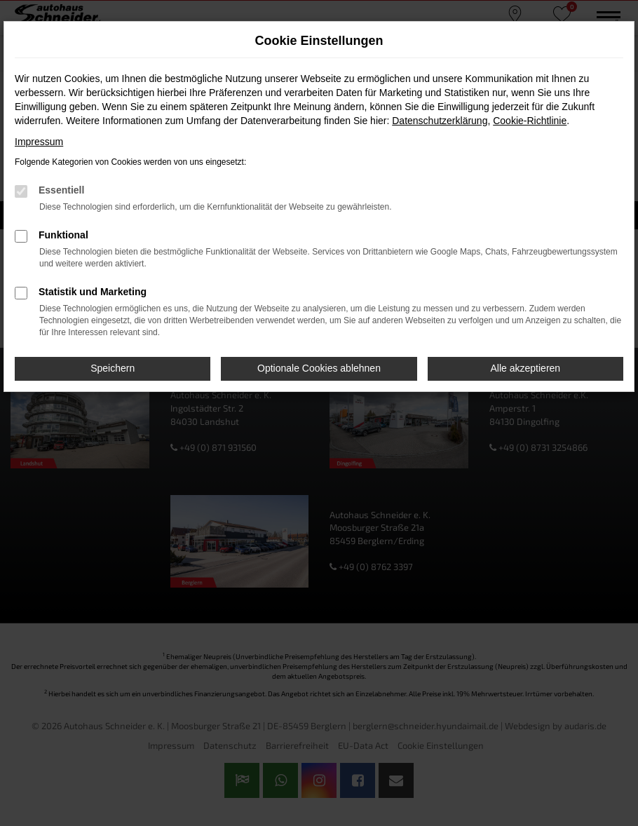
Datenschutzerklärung (439, 120)
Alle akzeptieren (526, 368)
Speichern (112, 368)
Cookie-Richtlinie (529, 120)
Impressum (39, 141)
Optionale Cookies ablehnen (319, 368)
